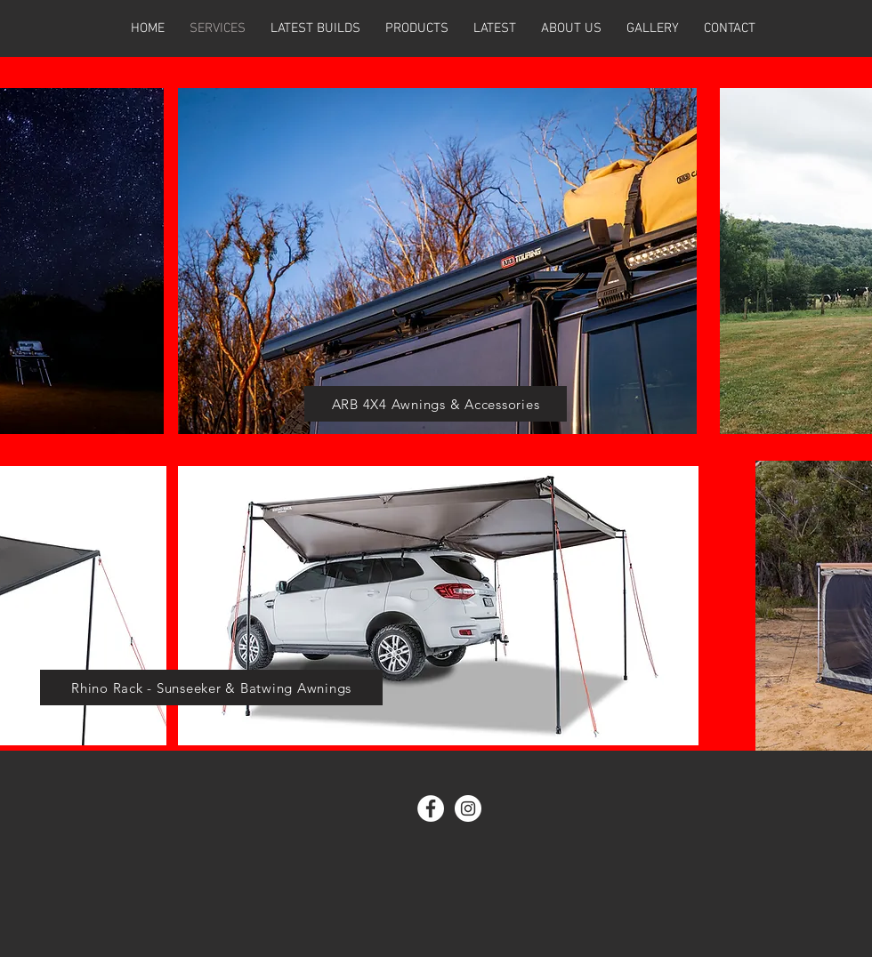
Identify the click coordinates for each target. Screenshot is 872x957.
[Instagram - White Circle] (468, 808)
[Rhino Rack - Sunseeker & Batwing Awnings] (211, 687)
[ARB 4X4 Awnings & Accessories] (435, 404)
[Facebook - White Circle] (430, 808)
